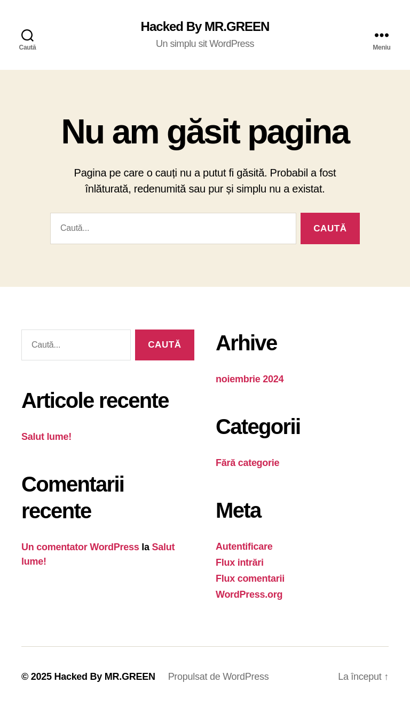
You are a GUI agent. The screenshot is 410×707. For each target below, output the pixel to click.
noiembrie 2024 (249, 379)
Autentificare (244, 546)
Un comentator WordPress (80, 547)
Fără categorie (247, 462)
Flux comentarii (250, 578)
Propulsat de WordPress (218, 676)
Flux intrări (240, 562)
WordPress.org (249, 594)
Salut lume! (46, 436)
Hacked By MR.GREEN (205, 26)
